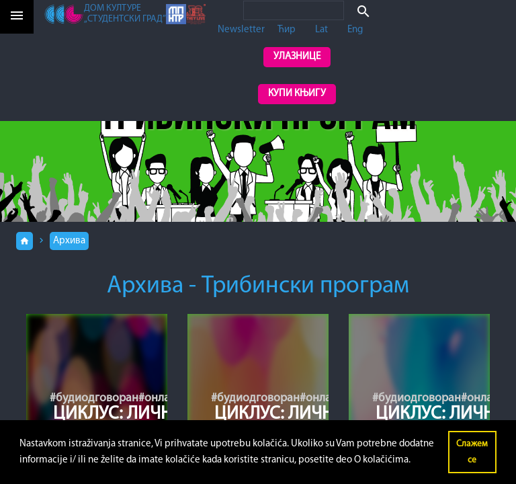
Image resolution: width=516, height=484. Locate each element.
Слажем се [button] (472, 452)
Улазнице (296, 57)
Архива (69, 241)
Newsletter (241, 30)
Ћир (286, 30)
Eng (355, 30)
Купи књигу (297, 94)
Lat (321, 30)
